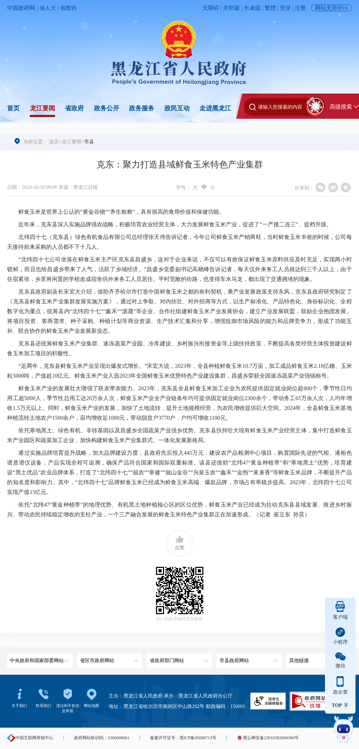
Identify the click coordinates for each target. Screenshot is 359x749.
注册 (300, 8)
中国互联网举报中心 (30, 737)
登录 (285, 8)
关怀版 (231, 8)
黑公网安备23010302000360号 (268, 737)
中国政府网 (21, 8)
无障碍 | (212, 8)
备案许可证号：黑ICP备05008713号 (183, 737)
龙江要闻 (42, 108)
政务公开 (106, 108)
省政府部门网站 (178, 658)
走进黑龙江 (215, 108)
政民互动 (177, 108)
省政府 (74, 108)
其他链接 (318, 658)
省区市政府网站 (108, 658)
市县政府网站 (248, 658)
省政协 (68, 8)
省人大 (47, 8)
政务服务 (141, 108)
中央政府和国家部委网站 (38, 658)
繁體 (270, 8)
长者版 (252, 8)
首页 (13, 108)
